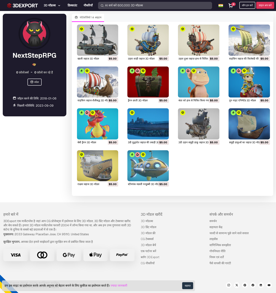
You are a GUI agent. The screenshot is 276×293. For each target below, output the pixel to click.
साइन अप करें (265, 5)
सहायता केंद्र (215, 227)
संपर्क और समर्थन (221, 214)
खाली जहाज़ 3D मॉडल (88, 58)
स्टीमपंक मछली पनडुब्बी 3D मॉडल (144, 184)
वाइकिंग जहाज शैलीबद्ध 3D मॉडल (94, 100)
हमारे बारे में (10, 214)
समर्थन (213, 221)
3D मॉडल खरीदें (151, 214)
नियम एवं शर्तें (216, 257)
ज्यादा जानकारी (119, 286)
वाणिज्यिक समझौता (220, 245)
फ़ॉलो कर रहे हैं (43, 72)
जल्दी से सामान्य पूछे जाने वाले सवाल (229, 233)
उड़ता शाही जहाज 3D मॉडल (141, 58)
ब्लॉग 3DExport (150, 257)
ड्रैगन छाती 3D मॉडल (138, 100)
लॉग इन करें (247, 5)
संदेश (34, 82)
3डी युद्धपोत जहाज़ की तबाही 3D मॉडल (146, 142)
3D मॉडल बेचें (148, 245)
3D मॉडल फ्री (148, 233)
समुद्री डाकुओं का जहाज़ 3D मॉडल (245, 142)
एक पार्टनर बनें (148, 251)
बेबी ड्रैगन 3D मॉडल (87, 142)
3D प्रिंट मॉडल (148, 227)
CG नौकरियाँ (147, 263)
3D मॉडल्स (147, 221)
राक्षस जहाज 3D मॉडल (88, 184)
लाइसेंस (213, 239)
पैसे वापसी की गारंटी (220, 263)
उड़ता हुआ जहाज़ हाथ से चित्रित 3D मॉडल (198, 58)
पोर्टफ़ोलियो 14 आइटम (88, 17)
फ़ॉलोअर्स (22, 72)
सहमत (188, 285)
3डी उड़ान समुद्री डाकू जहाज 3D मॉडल (197, 142)
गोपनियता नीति (217, 251)
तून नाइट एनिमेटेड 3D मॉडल (242, 100)
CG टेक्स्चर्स (147, 239)
